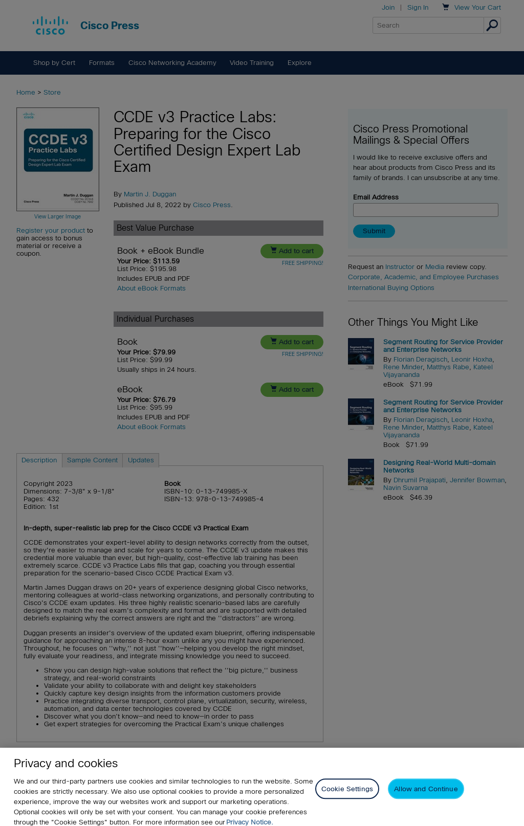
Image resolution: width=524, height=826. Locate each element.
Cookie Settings (347, 797)
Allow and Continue (425, 797)
